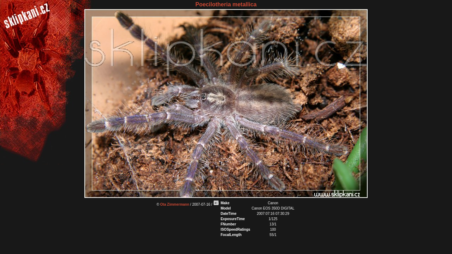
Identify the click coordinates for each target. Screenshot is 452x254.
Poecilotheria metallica (225, 4)
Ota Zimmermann (174, 204)
